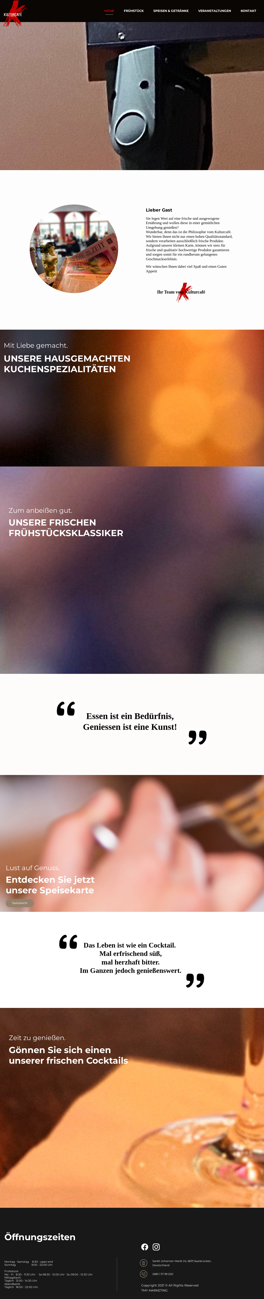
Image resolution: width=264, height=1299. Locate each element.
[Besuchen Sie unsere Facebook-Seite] (144, 1247)
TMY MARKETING (154, 1290)
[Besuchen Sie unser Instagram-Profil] (156, 1247)
